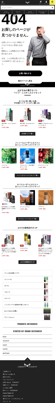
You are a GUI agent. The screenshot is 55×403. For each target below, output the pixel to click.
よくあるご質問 (7, 388)
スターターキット (18, 12)
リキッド (7, 401)
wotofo (5, 349)
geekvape (6, 353)
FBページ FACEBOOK (10, 390)
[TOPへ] (27, 359)
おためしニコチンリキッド (30, 12)
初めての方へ (7, 377)
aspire (5, 345)
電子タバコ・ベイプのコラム (13, 398)
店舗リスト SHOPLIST (10, 385)
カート (40, 2)
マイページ (46, 2)
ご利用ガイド (7, 371)
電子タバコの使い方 (9, 374)
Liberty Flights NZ (8, 396)
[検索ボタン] (52, 7)
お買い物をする (25, 73)
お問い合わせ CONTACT (11, 382)
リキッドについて (8, 379)
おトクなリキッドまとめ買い (42, 12)
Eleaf (4, 337)
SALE (51, 12)
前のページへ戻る (25, 81)
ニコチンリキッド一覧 (6, 12)
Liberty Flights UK (8, 393)
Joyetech (6, 341)
